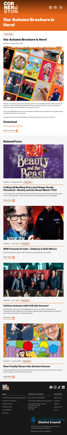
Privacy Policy (7, 404)
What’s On (57, 398)
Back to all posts (9, 130)
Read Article (7, 200)
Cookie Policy (7, 407)
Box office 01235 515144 (36, 398)
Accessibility (6, 410)
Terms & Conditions (9, 401)
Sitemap (5, 413)
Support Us (58, 407)
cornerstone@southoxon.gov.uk (40, 401)
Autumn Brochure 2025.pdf (12, 126)
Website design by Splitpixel (41, 431)
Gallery (56, 404)
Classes (57, 401)
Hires (56, 410)
